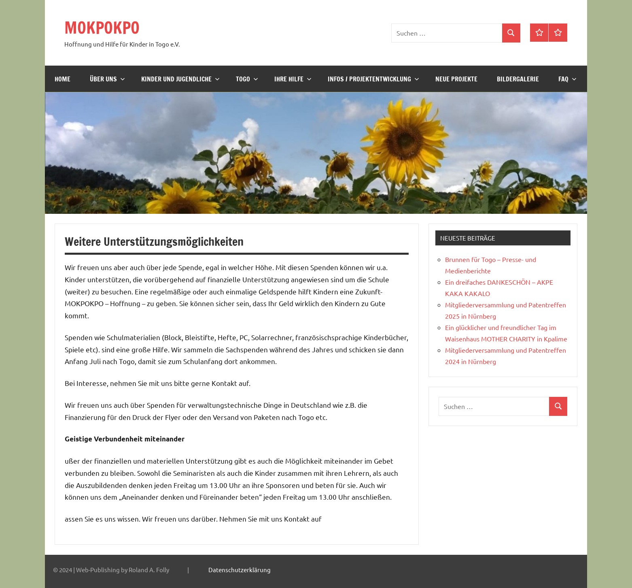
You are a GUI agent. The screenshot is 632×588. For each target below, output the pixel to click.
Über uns (107, 79)
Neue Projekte (456, 79)
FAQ (567, 79)
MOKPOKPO (102, 27)
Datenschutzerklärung (239, 569)
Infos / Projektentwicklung (373, 79)
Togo (247, 79)
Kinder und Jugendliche (180, 79)
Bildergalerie (518, 79)
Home (62, 79)
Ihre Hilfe (293, 79)
